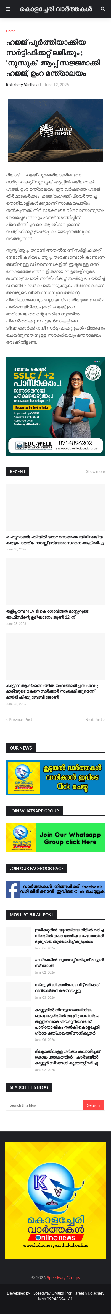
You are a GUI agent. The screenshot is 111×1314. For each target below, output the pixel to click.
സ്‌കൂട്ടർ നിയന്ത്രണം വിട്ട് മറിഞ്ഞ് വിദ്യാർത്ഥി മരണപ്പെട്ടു (67, 987)
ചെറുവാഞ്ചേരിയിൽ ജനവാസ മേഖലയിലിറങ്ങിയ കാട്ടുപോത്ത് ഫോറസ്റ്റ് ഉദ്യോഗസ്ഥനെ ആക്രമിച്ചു (55, 539)
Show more (95, 471)
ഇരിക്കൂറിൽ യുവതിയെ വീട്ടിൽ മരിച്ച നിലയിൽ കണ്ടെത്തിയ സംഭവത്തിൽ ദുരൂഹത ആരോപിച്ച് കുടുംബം (69, 935)
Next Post (93, 719)
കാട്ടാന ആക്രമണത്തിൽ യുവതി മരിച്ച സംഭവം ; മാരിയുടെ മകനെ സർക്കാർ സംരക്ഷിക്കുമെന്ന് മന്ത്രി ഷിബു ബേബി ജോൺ (52, 691)
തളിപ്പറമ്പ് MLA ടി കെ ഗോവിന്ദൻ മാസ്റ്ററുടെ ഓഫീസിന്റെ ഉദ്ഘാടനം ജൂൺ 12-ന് (47, 614)
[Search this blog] (45, 1105)
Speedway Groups (63, 1277)
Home (10, 31)
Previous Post (20, 719)
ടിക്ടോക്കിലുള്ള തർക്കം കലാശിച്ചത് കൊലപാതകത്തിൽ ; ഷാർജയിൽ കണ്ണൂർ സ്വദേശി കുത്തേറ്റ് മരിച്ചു (67, 1057)
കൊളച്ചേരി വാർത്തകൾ (56, 9)
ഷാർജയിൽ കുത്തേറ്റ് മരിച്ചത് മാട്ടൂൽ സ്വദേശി (69, 962)
